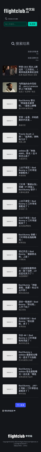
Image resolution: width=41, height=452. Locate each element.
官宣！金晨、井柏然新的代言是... (28, 118)
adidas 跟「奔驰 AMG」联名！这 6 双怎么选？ (28, 153)
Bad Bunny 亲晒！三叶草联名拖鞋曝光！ (28, 237)
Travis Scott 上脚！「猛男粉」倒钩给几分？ (28, 137)
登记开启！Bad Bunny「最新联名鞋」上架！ (27, 254)
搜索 (32, 24)
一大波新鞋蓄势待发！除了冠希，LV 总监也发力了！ (28, 271)
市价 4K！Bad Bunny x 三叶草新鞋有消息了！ (28, 338)
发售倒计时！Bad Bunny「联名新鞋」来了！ (27, 321)
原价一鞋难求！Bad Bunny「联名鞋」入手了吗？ (28, 304)
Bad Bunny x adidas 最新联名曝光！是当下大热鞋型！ (28, 356)
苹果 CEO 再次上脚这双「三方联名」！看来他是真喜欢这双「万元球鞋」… (28, 71)
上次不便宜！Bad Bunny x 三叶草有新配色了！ (28, 204)
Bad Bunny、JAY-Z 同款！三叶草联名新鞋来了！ (28, 388)
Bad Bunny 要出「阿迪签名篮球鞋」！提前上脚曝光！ (27, 104)
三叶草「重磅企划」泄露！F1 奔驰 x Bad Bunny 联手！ (28, 187)
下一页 (20, 405)
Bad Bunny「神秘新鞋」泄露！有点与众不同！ (28, 288)
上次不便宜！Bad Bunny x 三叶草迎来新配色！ (28, 170)
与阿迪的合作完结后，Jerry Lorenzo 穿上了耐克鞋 (28, 86)
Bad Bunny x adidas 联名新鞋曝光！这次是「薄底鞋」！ (28, 373)
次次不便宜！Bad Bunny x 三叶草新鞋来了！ (28, 220)
